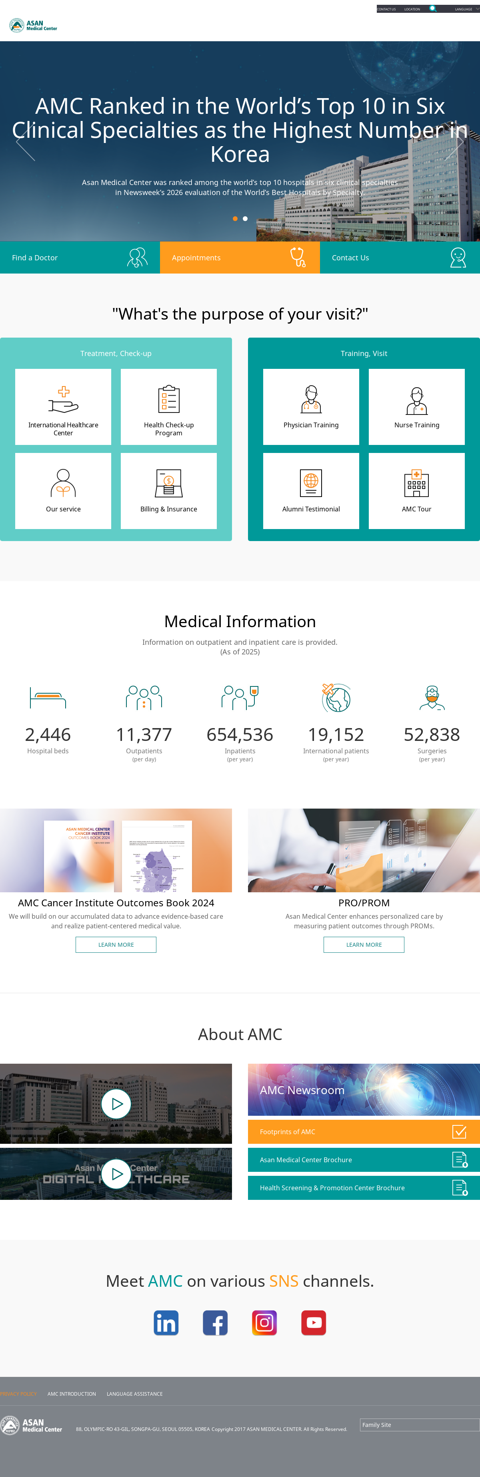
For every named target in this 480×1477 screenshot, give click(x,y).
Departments (94, 24)
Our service (63, 509)
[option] (240, 141)
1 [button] (235, 218)
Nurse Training (417, 425)
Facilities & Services (374, 24)
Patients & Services (237, 24)
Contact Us (350, 257)
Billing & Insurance (168, 509)
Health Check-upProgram (169, 429)
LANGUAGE (459, 9)
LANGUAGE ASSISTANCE (135, 1394)
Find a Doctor (35, 257)
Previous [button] (26, 141)
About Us (442, 24)
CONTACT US (363, 9)
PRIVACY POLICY (18, 1394)
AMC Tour (417, 509)
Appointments (161, 24)
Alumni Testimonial (311, 509)
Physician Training (311, 425)
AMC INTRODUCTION (72, 1394)
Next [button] (454, 141)
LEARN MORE (116, 944)
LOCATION (399, 9)
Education (305, 24)
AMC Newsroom (302, 1089)
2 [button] (245, 218)
